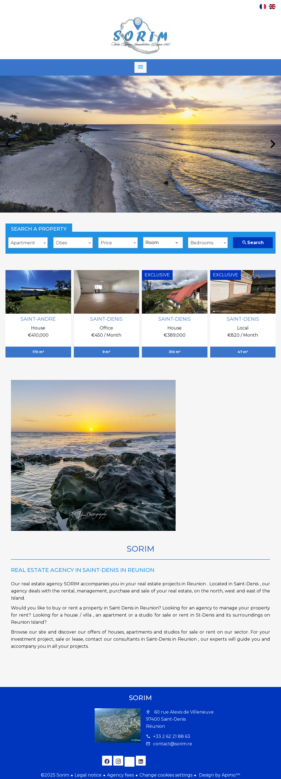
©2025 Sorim (55, 775)
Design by (219, 775)
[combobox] (28, 242)
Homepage (140, 35)
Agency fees (120, 775)
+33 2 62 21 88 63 (171, 736)
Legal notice (88, 775)
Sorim (140, 698)
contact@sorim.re (172, 743)
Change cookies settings (165, 775)
